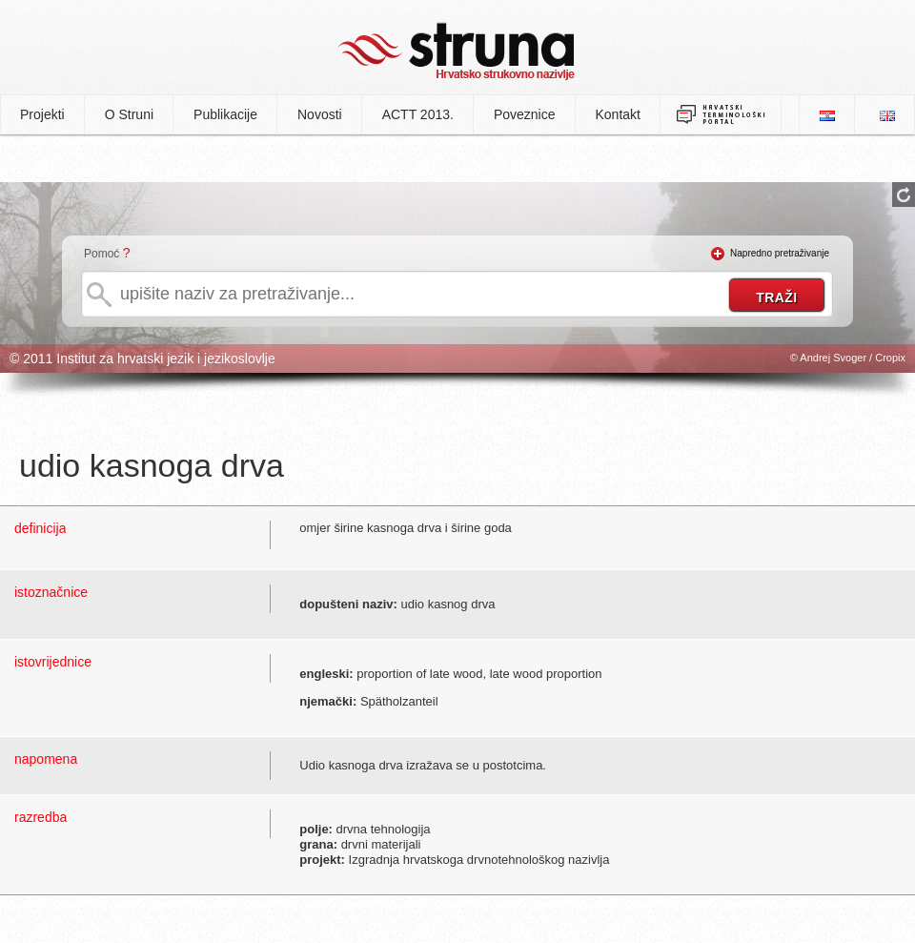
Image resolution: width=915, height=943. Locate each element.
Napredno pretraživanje (779, 253)
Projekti (42, 114)
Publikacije (225, 114)
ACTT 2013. (418, 114)
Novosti (319, 114)
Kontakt (618, 114)
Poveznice (525, 114)
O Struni (129, 114)
